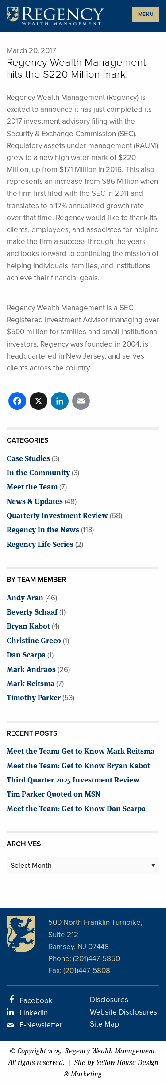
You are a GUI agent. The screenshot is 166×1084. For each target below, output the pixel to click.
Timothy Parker (34, 696)
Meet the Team (32, 486)
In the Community (38, 471)
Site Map (104, 1024)
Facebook (36, 1000)
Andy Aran (25, 597)
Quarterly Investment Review (57, 514)
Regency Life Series (40, 543)
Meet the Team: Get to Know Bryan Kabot (78, 765)
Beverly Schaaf (32, 611)
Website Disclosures (123, 1012)
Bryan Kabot (28, 625)
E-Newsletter (40, 1025)
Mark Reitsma (30, 682)
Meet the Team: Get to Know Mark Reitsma (80, 750)
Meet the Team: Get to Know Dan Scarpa (76, 807)
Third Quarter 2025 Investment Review (73, 779)
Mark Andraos (31, 668)
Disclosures (109, 999)
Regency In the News (43, 528)
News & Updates (35, 500)
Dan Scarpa (26, 654)
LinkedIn (33, 1013)
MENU (146, 14)
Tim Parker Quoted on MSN (53, 793)
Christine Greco (34, 639)
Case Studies (28, 457)
